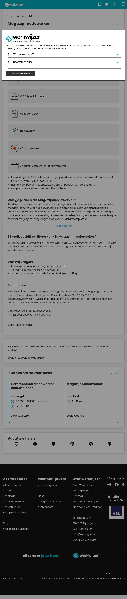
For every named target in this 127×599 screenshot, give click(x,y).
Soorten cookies (22, 62)
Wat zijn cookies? (23, 54)
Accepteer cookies (21, 74)
